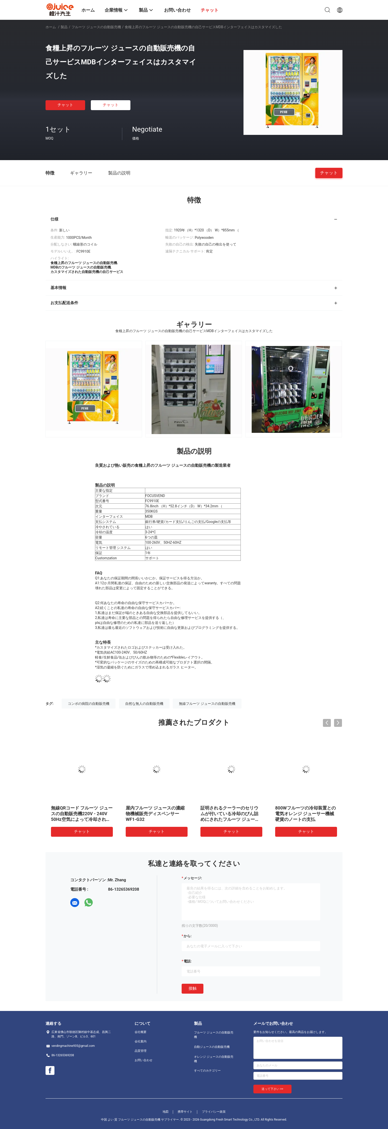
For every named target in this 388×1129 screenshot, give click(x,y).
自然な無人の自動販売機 (144, 704)
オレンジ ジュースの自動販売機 (213, 1059)
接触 (192, 988)
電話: (188, 961)
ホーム (51, 27)
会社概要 (140, 1032)
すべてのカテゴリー (207, 1070)
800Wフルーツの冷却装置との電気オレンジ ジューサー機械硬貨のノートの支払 (305, 813)
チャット (65, 104)
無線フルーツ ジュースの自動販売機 (207, 704)
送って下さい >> (272, 1089)
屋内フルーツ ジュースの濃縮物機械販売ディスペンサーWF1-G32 (155, 813)
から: (188, 936)
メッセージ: (193, 878)
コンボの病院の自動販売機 (88, 704)
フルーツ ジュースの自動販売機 (96, 27)
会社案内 (140, 1041)
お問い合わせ (143, 1060)
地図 (166, 1111)
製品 (64, 27)
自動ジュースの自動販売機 (212, 1047)
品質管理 (140, 1051)
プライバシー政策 (214, 1111)
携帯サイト (185, 1111)
